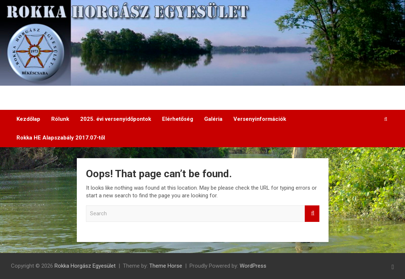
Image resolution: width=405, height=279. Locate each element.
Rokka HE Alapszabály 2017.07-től (60, 137)
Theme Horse (165, 266)
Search (312, 213)
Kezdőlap (28, 119)
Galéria (213, 119)
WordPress (253, 266)
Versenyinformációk (259, 119)
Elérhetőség (177, 119)
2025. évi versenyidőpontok (115, 119)
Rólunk (60, 119)
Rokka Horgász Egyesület (85, 266)
